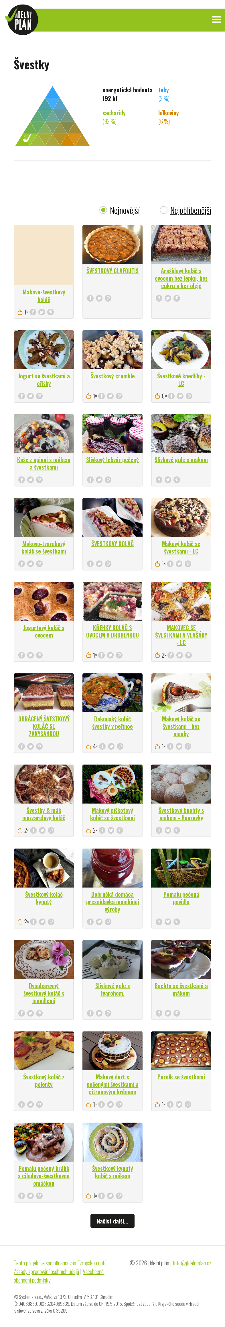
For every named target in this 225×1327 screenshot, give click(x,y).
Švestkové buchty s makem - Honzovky (181, 814)
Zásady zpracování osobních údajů (46, 1271)
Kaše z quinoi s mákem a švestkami (43, 463)
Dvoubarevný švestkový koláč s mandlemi (43, 993)
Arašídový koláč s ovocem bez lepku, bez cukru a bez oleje (181, 278)
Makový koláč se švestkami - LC (181, 547)
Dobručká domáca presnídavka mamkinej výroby (112, 901)
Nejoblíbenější (190, 210)
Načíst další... (112, 1221)
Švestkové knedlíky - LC (181, 380)
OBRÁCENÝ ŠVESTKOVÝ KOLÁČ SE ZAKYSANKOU (44, 726)
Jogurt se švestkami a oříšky (44, 380)
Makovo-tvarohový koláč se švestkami (43, 547)
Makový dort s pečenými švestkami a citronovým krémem (113, 1084)
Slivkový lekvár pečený (112, 459)
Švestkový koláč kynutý (44, 898)
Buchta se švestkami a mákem (181, 989)
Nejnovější (125, 210)
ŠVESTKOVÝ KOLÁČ (112, 543)
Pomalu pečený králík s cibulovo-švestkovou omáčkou (44, 1175)
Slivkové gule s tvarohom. (112, 989)
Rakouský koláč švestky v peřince (112, 722)
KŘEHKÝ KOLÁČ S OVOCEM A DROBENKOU (112, 631)
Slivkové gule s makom (181, 459)
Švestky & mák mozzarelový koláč (43, 814)
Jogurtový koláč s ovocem (43, 631)
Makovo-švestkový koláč (44, 296)
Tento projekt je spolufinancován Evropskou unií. (60, 1262)
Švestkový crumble (112, 376)
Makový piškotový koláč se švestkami (112, 814)
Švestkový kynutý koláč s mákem (112, 1172)
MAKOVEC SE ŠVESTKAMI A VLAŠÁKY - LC (181, 635)
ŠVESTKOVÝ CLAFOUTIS (112, 270)
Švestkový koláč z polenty (43, 1080)
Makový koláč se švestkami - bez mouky (181, 726)
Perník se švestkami (181, 1076)
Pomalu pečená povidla (181, 898)
